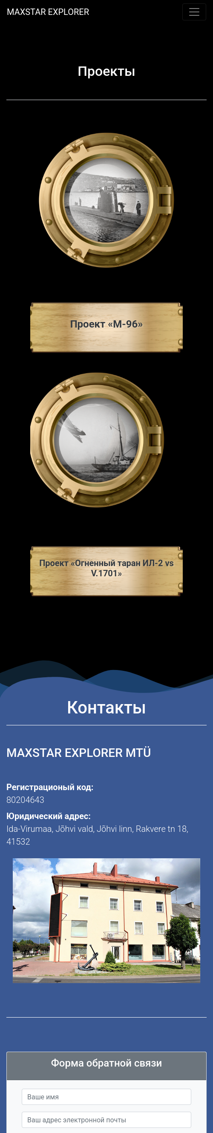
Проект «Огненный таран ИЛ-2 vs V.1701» (106, 568)
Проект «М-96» (106, 324)
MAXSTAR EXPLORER (48, 12)
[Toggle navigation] (194, 11)
